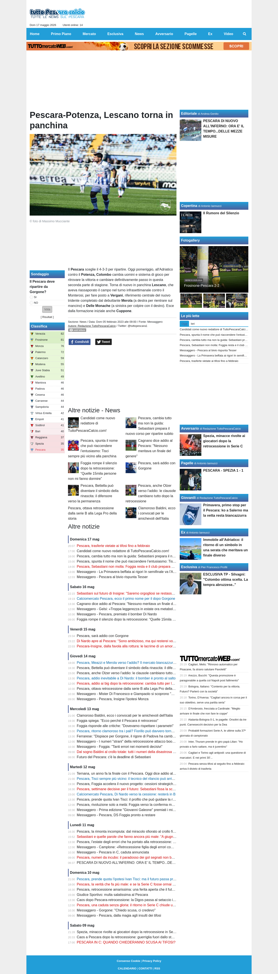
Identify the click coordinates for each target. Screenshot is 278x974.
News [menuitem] (139, 34)
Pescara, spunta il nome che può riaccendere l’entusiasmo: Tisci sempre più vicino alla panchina (151, 561)
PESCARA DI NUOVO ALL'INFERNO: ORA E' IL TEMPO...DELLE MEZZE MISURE (141, 862)
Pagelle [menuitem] (190, 34)
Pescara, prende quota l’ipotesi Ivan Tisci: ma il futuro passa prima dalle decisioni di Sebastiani (149, 879)
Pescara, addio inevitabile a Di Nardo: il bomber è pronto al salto (126, 678)
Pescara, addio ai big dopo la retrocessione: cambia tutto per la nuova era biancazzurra (144, 683)
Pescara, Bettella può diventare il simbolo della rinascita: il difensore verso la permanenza (146, 668)
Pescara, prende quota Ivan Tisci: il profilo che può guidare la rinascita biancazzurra (141, 799)
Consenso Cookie (128, 961)
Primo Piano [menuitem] (61, 34)
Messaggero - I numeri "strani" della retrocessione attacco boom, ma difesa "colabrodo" (144, 741)
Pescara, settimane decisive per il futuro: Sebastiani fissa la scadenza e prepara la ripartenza (148, 789)
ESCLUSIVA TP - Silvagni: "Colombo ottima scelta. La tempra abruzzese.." (225, 579)
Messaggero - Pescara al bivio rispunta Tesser (112, 577)
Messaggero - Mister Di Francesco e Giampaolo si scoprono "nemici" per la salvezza (142, 694)
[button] (47, 309)
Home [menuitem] (34, 34)
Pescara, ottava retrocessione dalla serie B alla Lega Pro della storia (92, 513)
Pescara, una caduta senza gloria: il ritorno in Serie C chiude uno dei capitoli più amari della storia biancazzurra (162, 905)
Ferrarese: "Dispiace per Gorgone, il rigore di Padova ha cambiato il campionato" (139, 736)
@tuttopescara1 (137, 325)
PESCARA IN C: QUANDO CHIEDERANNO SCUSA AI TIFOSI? (126, 942)
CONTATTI (145, 968)
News (82, 321)
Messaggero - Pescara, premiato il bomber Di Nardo (117, 614)
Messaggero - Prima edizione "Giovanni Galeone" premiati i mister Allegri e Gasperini (142, 810)
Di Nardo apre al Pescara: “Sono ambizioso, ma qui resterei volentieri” (130, 641)
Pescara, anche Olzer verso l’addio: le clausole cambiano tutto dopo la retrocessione (142, 673)
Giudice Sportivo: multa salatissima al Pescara (112, 895)
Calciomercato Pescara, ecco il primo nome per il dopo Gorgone (126, 598)
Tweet (103, 342)
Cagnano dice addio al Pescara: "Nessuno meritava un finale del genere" (133, 604)
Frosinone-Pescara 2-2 (201, 285)
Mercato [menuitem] (89, 34)
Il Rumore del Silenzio (221, 213)
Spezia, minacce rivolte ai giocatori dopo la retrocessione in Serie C (128, 932)
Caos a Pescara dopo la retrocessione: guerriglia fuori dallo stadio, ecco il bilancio (139, 937)
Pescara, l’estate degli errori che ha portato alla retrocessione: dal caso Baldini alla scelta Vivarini (151, 842)
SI (35, 297)
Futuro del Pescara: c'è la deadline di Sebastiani (114, 757)
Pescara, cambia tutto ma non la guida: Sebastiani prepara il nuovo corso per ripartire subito (147, 556)
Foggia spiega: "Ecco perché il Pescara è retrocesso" (117, 720)
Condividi (79, 342)
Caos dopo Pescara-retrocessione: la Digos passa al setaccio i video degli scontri (139, 900)
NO (36, 302)
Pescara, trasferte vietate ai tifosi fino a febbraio (113, 546)
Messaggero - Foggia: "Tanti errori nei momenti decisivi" (120, 746)
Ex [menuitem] (210, 34)
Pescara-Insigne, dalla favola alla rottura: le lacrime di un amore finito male (134, 646)
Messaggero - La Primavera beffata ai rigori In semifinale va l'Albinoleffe (132, 572)
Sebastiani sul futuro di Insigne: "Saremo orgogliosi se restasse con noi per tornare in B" (144, 593)
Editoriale (189, 113)
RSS (157, 968)
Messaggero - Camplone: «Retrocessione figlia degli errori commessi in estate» (138, 847)
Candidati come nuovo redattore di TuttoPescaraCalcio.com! (91, 424)
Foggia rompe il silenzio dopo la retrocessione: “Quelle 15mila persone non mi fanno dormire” (148, 619)
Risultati (47, 317)
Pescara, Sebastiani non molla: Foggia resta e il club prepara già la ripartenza (136, 566)
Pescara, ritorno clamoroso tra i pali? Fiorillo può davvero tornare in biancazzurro (139, 731)
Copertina (189, 206)
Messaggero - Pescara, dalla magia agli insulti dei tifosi (119, 915)
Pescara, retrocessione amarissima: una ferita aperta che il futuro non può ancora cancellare (148, 889)
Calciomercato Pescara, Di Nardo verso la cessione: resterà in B (126, 794)
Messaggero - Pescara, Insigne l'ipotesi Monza (113, 699)
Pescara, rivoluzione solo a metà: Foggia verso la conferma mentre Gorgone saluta (140, 804)
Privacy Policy (151, 961)
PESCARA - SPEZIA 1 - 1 (223, 470)
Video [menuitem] (228, 34)
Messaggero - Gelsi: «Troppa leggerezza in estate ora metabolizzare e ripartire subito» (143, 609)
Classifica (39, 326)
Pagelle (187, 463)
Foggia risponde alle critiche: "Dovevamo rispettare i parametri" (125, 726)
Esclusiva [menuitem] (115, 34)
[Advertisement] (122, 376)
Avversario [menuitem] (164, 34)
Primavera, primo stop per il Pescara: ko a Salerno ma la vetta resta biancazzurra (225, 510)
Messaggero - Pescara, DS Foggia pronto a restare (116, 815)
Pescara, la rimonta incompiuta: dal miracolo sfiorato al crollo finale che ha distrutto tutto (144, 831)
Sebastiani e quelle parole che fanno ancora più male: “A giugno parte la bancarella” (141, 837)
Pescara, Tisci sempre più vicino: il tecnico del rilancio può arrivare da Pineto (135, 778)
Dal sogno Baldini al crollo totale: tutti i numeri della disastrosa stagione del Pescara (141, 752)
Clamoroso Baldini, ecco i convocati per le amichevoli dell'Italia (157, 513)
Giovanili (188, 498)
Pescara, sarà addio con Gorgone (103, 636)
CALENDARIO (127, 968)
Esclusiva (189, 567)
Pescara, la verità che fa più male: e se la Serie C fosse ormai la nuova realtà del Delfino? (146, 884)
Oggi (184, 323)
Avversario (190, 428)
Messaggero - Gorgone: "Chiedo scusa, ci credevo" (116, 910)
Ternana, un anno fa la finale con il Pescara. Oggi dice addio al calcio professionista (141, 773)
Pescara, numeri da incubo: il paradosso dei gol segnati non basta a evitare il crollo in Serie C (148, 857)
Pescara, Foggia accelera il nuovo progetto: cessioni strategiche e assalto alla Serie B (142, 784)
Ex (183, 532)
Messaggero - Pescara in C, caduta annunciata (113, 852)
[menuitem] (244, 34)
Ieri (193, 323)
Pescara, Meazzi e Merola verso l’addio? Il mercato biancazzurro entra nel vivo (137, 662)
